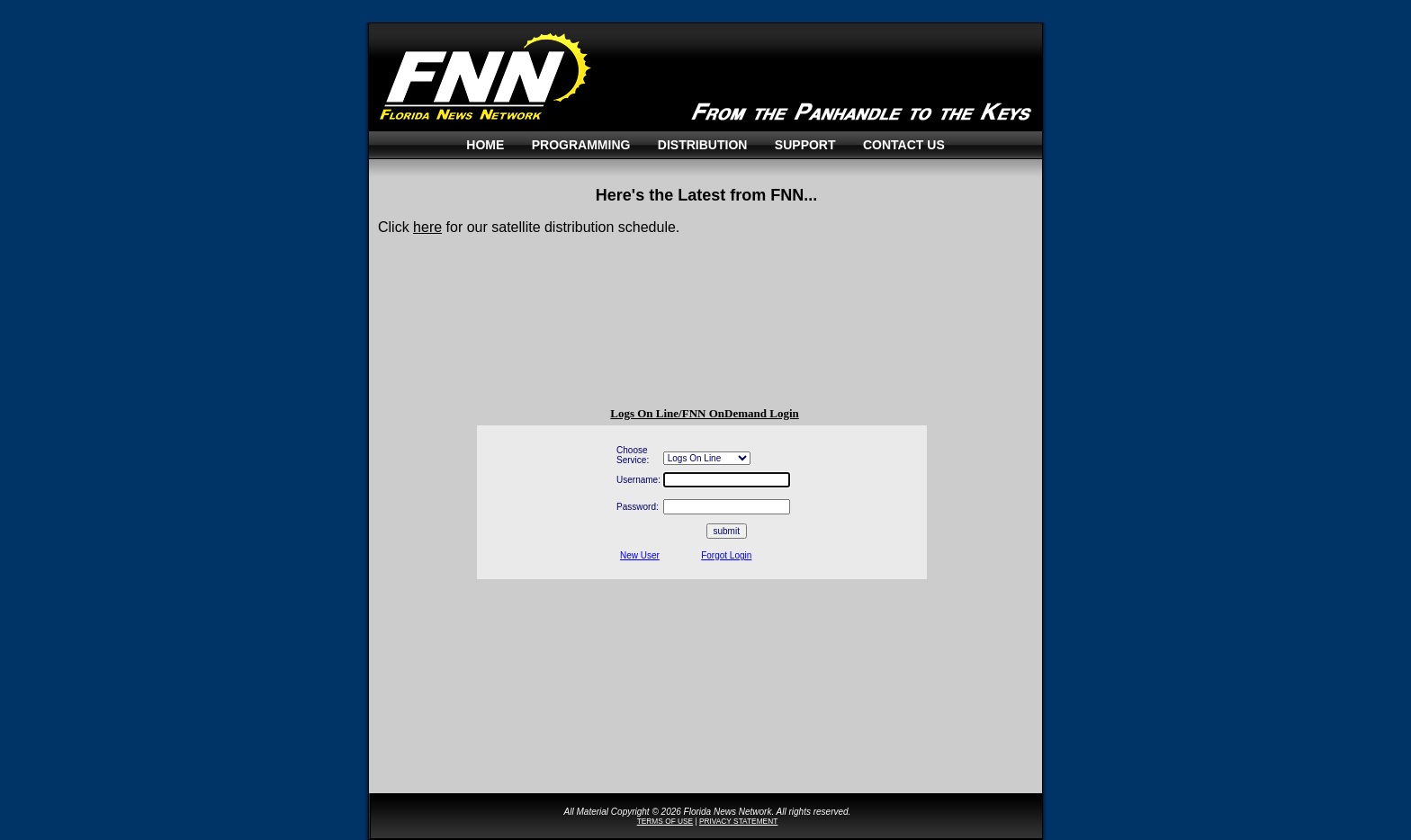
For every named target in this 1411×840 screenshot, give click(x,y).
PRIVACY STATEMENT (738, 821)
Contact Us (904, 145)
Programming (581, 145)
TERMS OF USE (665, 821)
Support (805, 145)
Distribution (703, 145)
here (427, 227)
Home (485, 145)
